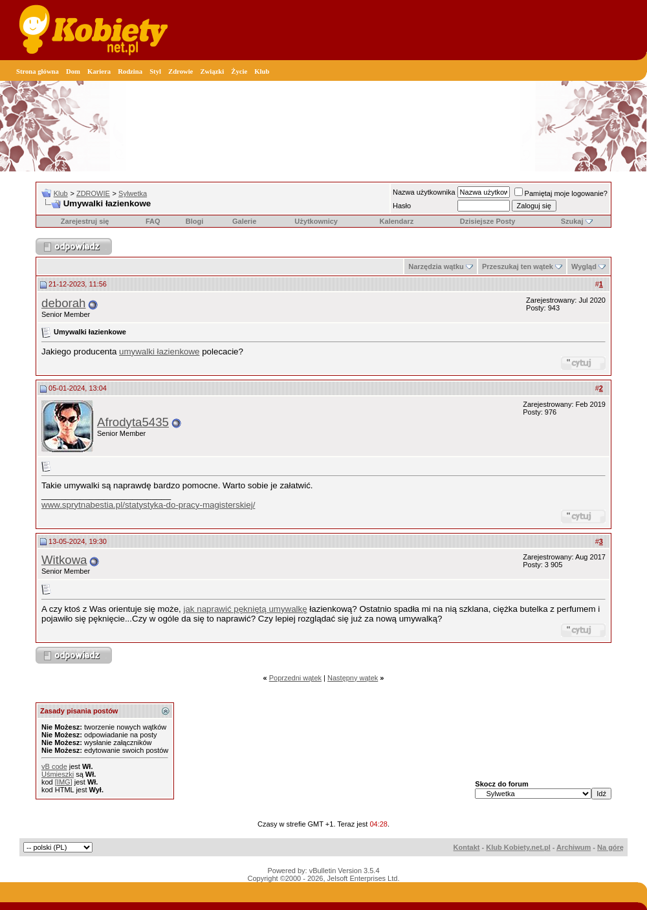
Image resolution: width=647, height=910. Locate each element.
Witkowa (64, 560)
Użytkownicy (316, 221)
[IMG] (63, 782)
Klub (261, 71)
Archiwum (573, 847)
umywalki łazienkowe (159, 351)
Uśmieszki (57, 774)
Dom (73, 71)
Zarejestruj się (85, 221)
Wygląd (584, 266)
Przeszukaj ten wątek (517, 266)
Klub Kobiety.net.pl (518, 847)
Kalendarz (397, 221)
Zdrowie (180, 71)
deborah (63, 303)
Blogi (195, 221)
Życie (239, 71)
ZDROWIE (93, 193)
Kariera (99, 71)
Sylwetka (132, 193)
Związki (212, 71)
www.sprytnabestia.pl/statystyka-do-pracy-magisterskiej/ (148, 505)
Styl (155, 71)
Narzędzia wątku (436, 266)
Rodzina (130, 71)
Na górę (610, 847)
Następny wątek (352, 678)
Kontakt (467, 847)
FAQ (153, 221)
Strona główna (37, 71)
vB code (54, 766)
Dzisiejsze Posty (488, 221)
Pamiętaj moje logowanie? (561, 193)
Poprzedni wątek (295, 678)
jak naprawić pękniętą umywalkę (245, 609)
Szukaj (572, 221)
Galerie (244, 221)
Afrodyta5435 (133, 422)
